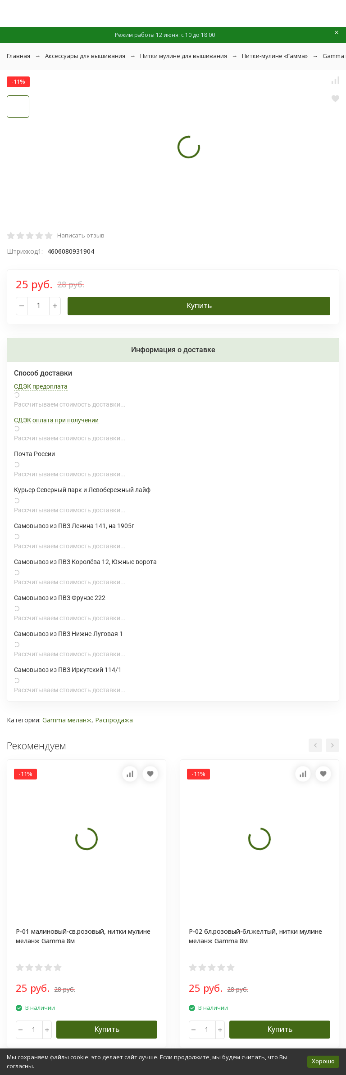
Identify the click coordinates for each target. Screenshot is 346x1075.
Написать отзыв (81, 235)
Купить (199, 305)
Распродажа (114, 720)
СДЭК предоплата (41, 386)
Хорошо (323, 1061)
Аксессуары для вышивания (85, 56)
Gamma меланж (66, 720)
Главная (18, 56)
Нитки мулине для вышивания (183, 56)
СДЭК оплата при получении (56, 420)
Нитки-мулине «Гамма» (275, 56)
